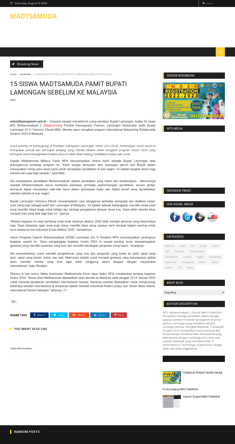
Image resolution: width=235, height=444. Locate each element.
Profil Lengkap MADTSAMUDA (180, 389)
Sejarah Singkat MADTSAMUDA (201, 396)
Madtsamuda (52, 125)
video (190, 267)
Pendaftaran (171, 256)
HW (167, 251)
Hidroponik (188, 262)
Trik (180, 267)
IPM (192, 246)
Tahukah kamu (197, 251)
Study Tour (170, 262)
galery (214, 262)
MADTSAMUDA (33, 16)
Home (13, 74)
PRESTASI (169, 246)
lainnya (187, 256)
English (200, 256)
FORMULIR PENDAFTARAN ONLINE (203, 372)
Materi (202, 262)
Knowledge (215, 256)
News (182, 246)
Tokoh (215, 246)
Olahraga (179, 251)
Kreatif (203, 246)
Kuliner (168, 267)
